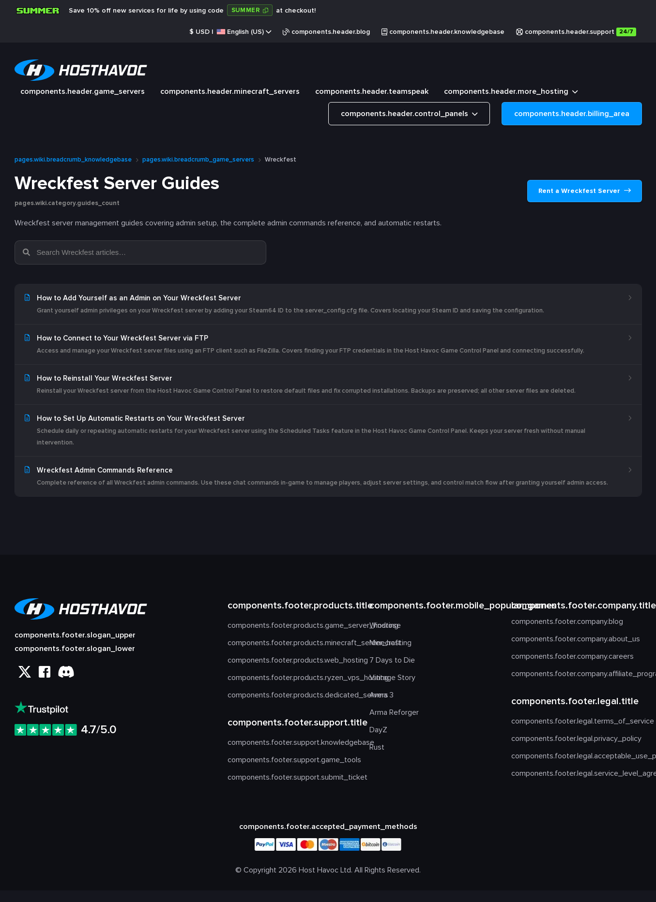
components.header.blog (326, 32)
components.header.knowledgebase (442, 32)
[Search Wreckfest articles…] (147, 252)
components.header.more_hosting (511, 93)
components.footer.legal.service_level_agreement (576, 773)
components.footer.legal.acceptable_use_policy (576, 756)
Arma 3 (381, 695)
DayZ (378, 730)
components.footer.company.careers (572, 656)
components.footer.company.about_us (575, 639)
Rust (376, 747)
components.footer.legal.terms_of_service (576, 721)
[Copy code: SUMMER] (250, 10)
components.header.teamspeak (371, 91)
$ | (230, 32)
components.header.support (576, 32)
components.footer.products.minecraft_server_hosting (293, 643)
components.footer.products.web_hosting (293, 660)
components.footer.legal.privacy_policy (576, 738)
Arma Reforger (394, 712)
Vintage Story (392, 677)
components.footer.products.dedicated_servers (293, 695)
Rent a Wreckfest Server (584, 191)
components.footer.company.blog (567, 621)
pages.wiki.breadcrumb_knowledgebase (73, 159)
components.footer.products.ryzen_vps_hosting (293, 677)
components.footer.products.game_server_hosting (293, 625)
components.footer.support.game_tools (293, 760)
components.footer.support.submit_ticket (293, 777)
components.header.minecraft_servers (230, 91)
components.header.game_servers (82, 91)
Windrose (385, 625)
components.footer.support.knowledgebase (293, 742)
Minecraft (385, 643)
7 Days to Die (392, 660)
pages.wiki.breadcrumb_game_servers (198, 159)
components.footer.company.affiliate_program (576, 674)
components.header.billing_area (571, 113)
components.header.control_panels (409, 115)
